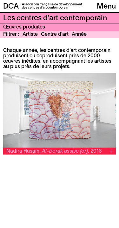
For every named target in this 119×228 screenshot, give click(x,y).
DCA (11, 6)
